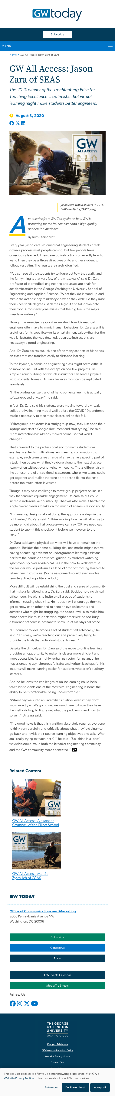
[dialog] (57, 1082)
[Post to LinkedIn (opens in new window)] (23, 124)
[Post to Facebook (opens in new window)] (12, 124)
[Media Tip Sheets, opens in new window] (57, 985)
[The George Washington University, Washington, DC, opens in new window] (57, 1029)
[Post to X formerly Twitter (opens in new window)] (18, 124)
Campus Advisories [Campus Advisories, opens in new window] (57, 1044)
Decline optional (75, 1087)
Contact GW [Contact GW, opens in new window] (57, 1062)
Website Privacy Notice (19, 1078)
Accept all (100, 1087)
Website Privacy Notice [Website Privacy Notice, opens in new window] (57, 1056)
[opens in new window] (13, 1006)
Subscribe (57, 34)
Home (13, 54)
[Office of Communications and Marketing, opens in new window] (43, 911)
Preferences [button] (51, 1087)
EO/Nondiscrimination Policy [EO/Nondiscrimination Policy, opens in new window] (57, 1050)
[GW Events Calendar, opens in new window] (57, 975)
